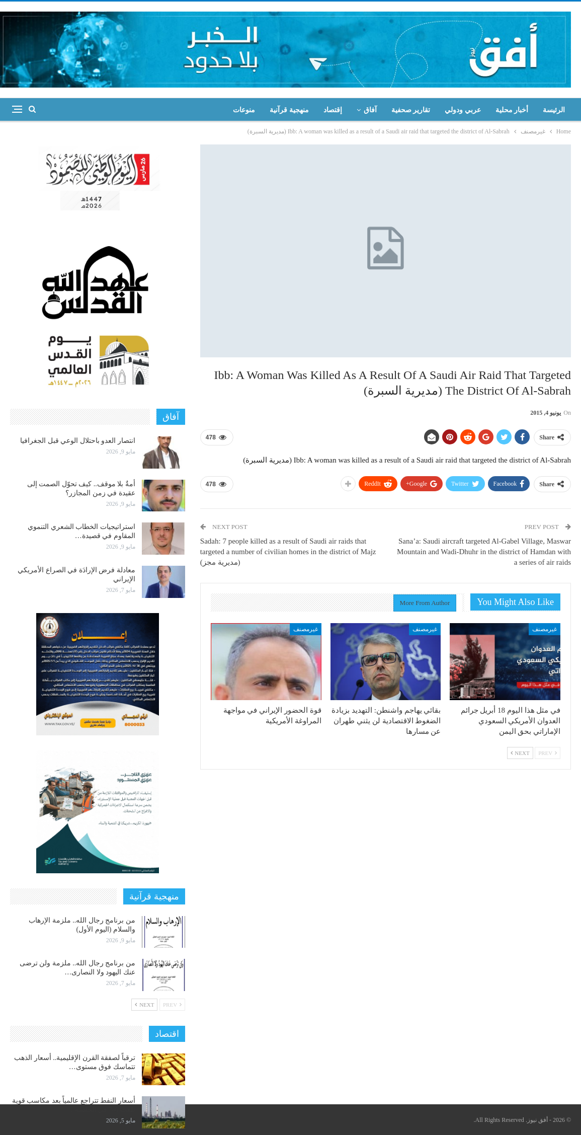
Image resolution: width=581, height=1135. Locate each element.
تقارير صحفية (411, 110)
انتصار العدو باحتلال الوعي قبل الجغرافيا (77, 440)
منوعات (244, 110)
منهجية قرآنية (289, 110)
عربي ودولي (463, 110)
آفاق (370, 110)
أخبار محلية (512, 110)
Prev (547, 753)
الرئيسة (554, 110)
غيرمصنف (544, 629)
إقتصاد (332, 110)
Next (520, 753)
